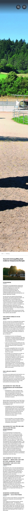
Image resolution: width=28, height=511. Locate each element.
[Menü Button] (24, 7)
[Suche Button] (18, 7)
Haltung (7, 253)
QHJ (2, 253)
